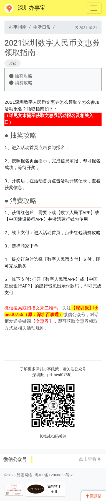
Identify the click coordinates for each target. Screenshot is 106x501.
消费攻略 (20, 82)
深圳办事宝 (25, 8)
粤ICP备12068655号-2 (54, 475)
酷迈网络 (24, 475)
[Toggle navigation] (94, 8)
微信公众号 (15, 459)
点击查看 (89, 459)
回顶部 (94, 496)
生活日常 (42, 27)
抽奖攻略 (20, 76)
